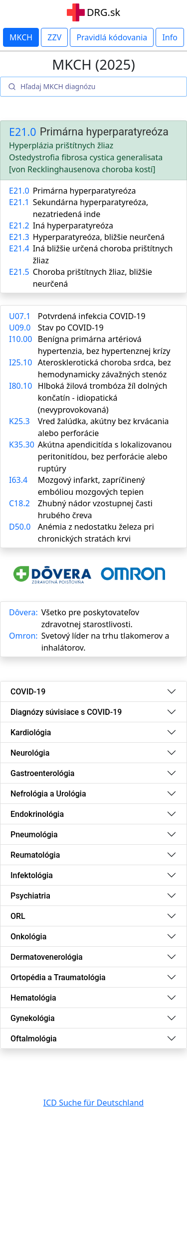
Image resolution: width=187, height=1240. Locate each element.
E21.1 (19, 202)
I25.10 (20, 362)
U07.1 (19, 316)
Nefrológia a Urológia (48, 793)
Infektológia (31, 875)
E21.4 (19, 248)
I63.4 (18, 479)
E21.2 (19, 225)
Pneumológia (34, 834)
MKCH (20, 37)
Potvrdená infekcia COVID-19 (92, 316)
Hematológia (33, 998)
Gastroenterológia (42, 773)
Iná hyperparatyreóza (73, 225)
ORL (17, 916)
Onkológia (28, 936)
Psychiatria (30, 896)
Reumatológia (35, 855)
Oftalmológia (33, 1038)
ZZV (54, 37)
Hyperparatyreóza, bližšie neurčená (99, 236)
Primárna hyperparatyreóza (84, 190)
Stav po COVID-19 (71, 327)
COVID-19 (27, 691)
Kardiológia (30, 732)
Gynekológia (32, 1018)
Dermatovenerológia (46, 957)
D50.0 (19, 526)
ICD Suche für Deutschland (93, 1102)
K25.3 (19, 421)
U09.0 (19, 327)
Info (170, 37)
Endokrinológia (37, 814)
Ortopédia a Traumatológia (58, 977)
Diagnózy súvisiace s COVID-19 (66, 712)
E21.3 (19, 236)
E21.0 (22, 131)
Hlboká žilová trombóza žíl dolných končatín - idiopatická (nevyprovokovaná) (103, 397)
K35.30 (21, 444)
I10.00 (20, 339)
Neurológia (29, 753)
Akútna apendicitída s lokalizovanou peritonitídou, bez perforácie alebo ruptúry (105, 456)
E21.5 (19, 271)
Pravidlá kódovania (111, 37)
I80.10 (20, 385)
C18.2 (19, 503)
